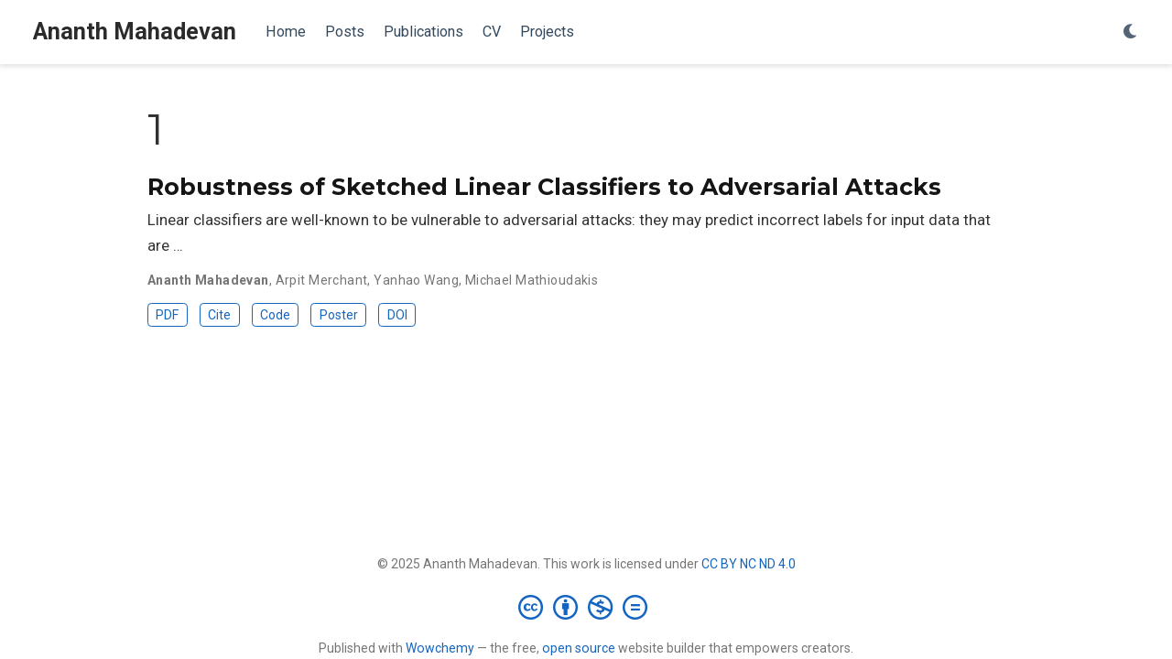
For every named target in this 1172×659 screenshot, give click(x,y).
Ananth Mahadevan (134, 31)
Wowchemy (440, 648)
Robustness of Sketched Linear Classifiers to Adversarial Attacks (544, 186)
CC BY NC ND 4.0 (748, 563)
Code (275, 315)
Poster (339, 315)
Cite (219, 315)
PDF (167, 315)
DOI (397, 315)
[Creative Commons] (586, 607)
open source (578, 648)
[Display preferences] (1131, 32)
